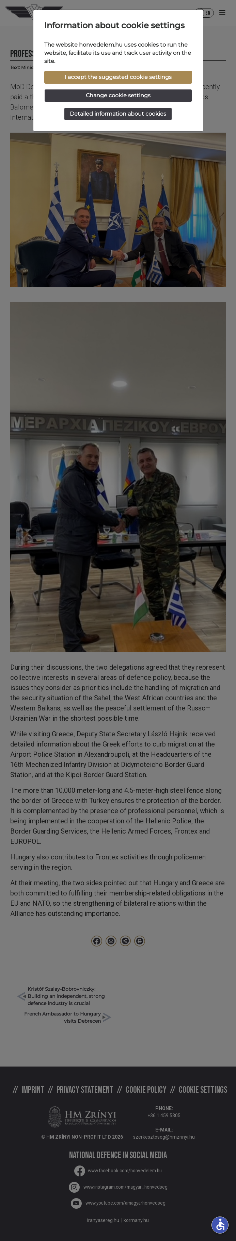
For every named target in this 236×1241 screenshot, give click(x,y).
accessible (220, 1224)
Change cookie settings (118, 95)
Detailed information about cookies (118, 114)
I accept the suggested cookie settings (118, 77)
